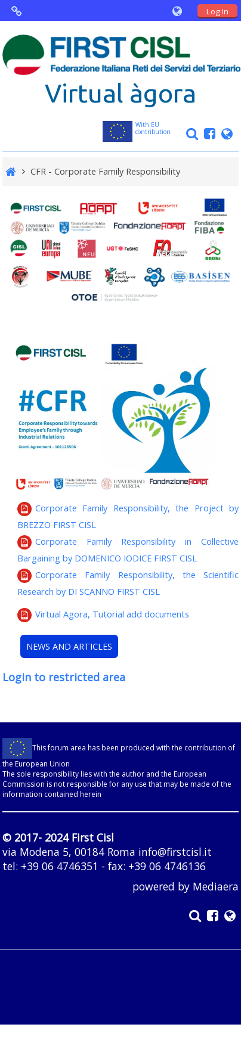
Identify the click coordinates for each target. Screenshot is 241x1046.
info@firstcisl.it (175, 852)
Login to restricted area (63, 677)
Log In (217, 11)
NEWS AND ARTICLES (69, 646)
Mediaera (216, 886)
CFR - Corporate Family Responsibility (105, 171)
